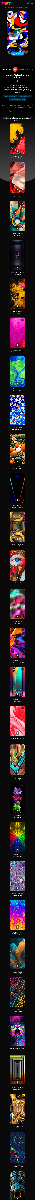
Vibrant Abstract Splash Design (17, 972)
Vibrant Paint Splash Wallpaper (17, 816)
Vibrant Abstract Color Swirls (17, 622)
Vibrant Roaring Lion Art (17, 1048)
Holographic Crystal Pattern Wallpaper (17, 894)
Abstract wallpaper (22, 8)
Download (18, 54)
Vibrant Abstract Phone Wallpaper (17, 700)
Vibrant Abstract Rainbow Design (17, 855)
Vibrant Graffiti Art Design (17, 778)
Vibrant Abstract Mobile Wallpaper (17, 933)
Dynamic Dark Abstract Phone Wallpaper (18, 273)
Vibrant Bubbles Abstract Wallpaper (17, 1166)
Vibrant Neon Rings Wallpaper (17, 1010)
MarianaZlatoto (23, 69)
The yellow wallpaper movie (17, 99)
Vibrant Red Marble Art (17, 738)
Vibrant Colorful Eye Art (18, 583)
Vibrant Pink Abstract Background (17, 351)
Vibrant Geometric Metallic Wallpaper (17, 545)
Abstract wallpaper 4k (10, 96)
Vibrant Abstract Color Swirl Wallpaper (17, 157)
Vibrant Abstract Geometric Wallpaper (17, 661)
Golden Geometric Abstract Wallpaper (17, 1127)
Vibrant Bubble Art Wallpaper (17, 467)
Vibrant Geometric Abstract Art (17, 195)
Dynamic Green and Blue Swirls (17, 389)
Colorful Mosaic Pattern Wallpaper (17, 428)
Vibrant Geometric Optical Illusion (17, 1088)
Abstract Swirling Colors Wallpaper (17, 312)
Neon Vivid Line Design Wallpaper (17, 506)
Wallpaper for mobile (25, 96)
